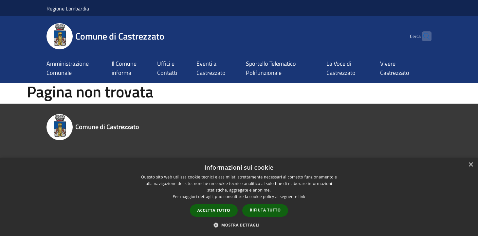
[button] (239, 225)
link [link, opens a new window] (302, 196)
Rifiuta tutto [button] (265, 210)
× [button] (470, 164)
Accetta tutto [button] (213, 210)
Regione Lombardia (67, 8)
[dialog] (239, 197)
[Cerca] (424, 36)
